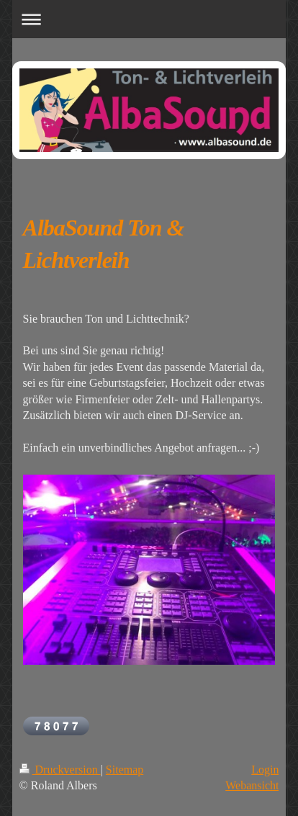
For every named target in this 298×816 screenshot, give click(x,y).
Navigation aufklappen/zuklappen (149, 19)
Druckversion (60, 769)
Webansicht (252, 785)
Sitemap (124, 769)
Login (265, 769)
